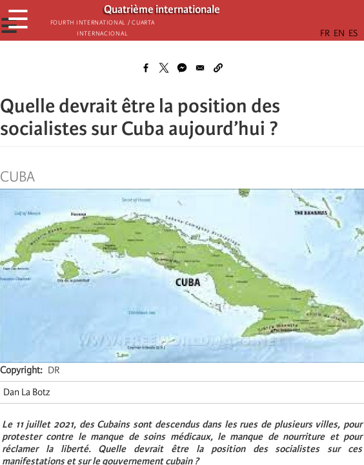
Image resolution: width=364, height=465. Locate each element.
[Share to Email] (200, 67)
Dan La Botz (26, 392)
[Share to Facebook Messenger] (182, 67)
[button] (218, 67)
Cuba (17, 177)
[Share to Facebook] (145, 67)
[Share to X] (163, 67)
